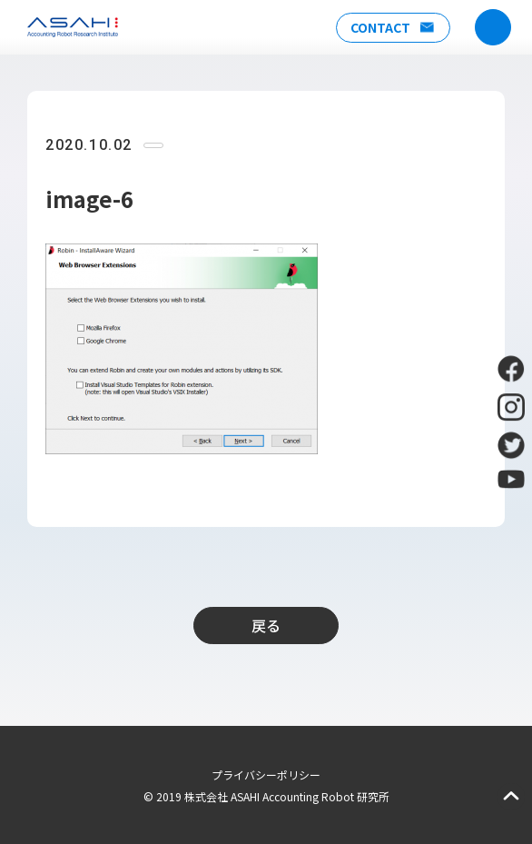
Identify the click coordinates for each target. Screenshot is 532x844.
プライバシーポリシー (266, 774)
